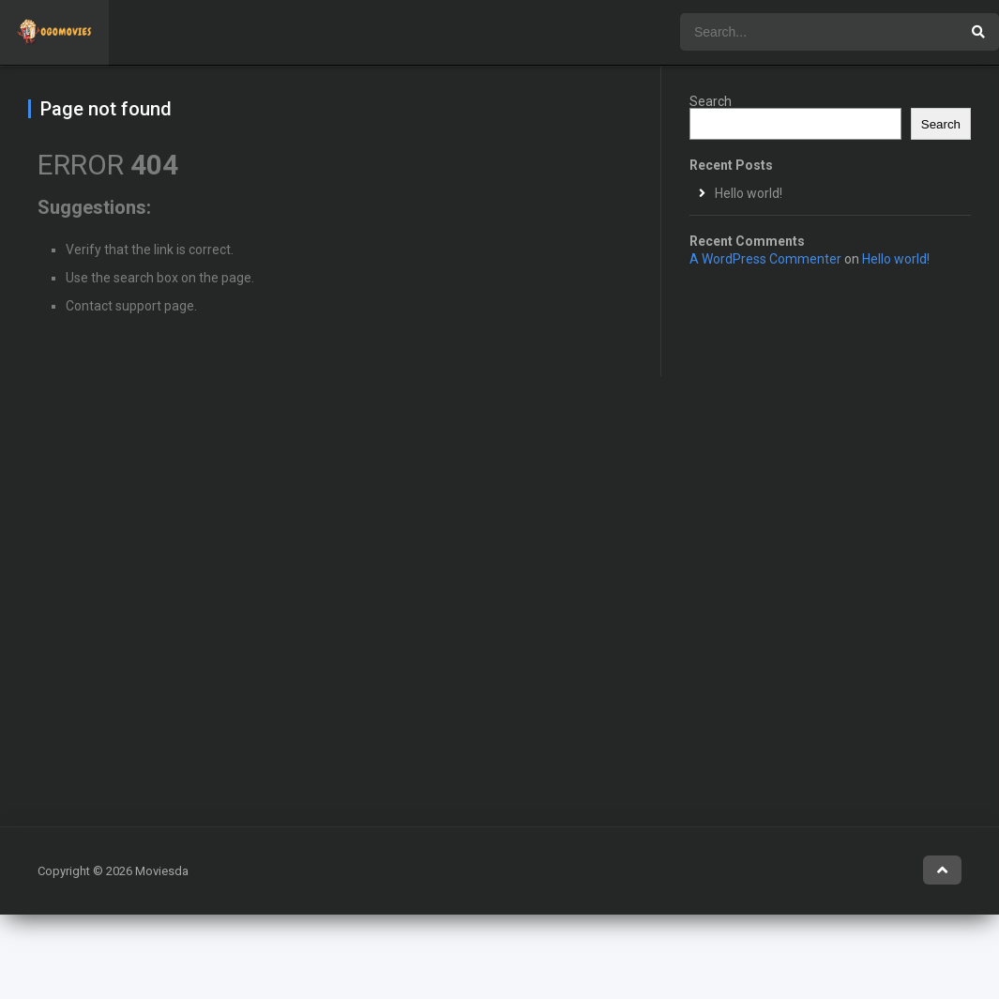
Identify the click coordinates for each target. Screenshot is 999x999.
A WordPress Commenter (765, 258)
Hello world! (748, 193)
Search (710, 101)
